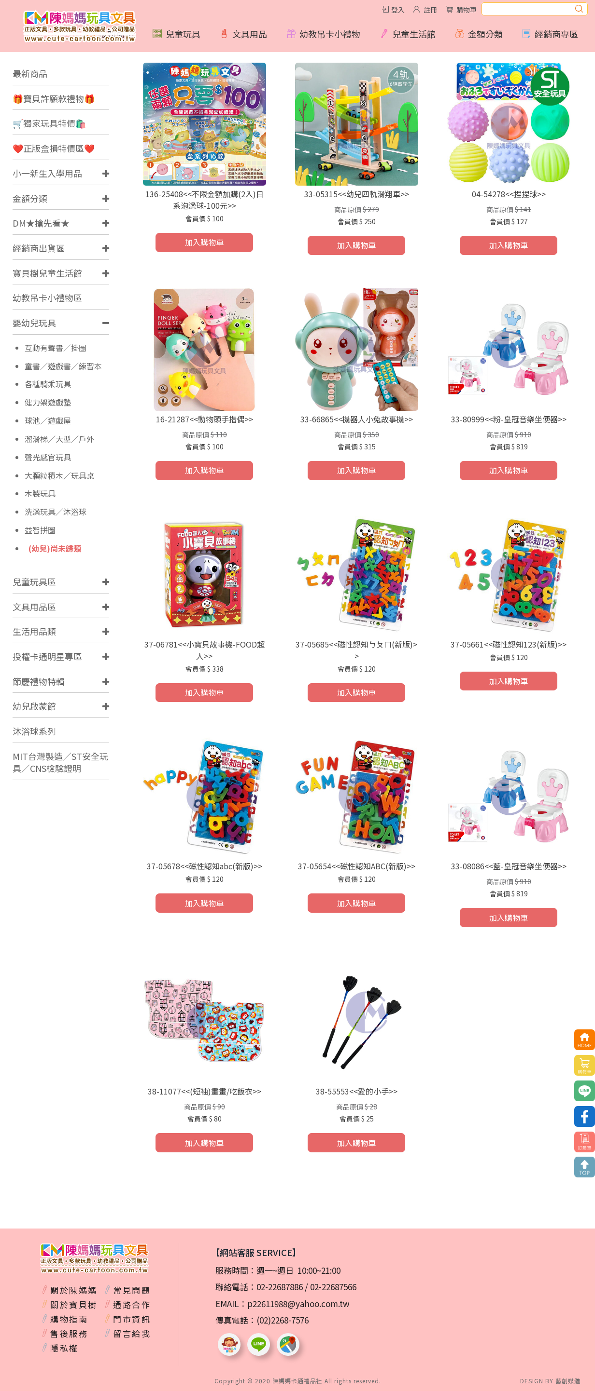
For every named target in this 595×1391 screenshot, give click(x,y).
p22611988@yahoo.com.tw (298, 1303)
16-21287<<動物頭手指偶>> (204, 419)
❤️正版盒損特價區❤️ (54, 148)
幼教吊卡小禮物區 (47, 297)
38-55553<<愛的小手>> (356, 1091)
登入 (398, 9)
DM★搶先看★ (41, 222)
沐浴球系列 (34, 731)
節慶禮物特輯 (39, 681)
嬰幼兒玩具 (34, 322)
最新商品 (30, 73)
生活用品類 (34, 631)
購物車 (466, 9)
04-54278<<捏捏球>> (509, 194)
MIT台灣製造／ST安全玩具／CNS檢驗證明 (60, 762)
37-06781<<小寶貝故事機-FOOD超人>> (204, 650)
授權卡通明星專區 (47, 656)
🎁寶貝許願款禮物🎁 (54, 98)
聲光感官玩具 (48, 457)
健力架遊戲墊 (48, 402)
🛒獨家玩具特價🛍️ (49, 123)
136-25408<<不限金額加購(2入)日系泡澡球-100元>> (204, 199)
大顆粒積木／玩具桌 (59, 475)
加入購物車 (204, 242)
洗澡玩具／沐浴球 (55, 511)
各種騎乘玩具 (48, 384)
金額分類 (30, 198)
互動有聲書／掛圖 (55, 347)
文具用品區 (34, 606)
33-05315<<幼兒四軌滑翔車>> (356, 194)
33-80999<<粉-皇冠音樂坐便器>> (509, 419)
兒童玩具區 (34, 581)
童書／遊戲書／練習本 (63, 366)
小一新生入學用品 (47, 173)
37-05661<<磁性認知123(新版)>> (509, 644)
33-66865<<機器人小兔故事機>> (356, 419)
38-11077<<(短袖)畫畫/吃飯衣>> (204, 1091)
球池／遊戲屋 (48, 420)
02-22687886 (279, 1287)
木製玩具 (40, 493)
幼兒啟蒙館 (34, 706)
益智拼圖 (40, 530)
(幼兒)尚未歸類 (54, 548)
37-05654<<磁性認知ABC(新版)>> (356, 866)
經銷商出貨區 (39, 248)
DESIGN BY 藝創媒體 (550, 1381)
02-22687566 (333, 1287)
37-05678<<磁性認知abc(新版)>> (204, 866)
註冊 (430, 9)
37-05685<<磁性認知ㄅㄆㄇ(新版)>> (356, 650)
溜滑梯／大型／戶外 (59, 439)
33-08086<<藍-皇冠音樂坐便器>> (509, 866)
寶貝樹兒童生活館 (47, 273)
